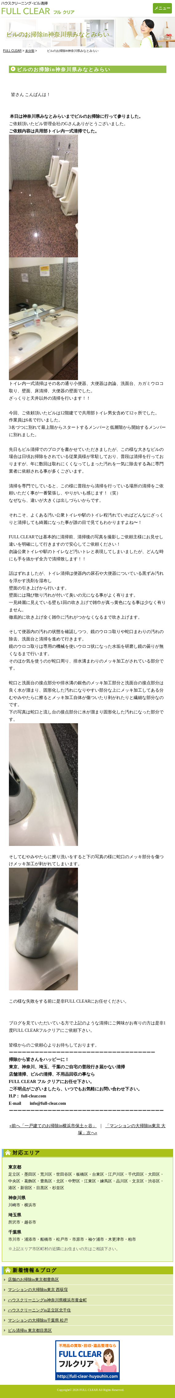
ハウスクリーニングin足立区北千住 (39, 1310)
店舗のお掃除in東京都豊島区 (33, 1279)
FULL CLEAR (89, 1390)
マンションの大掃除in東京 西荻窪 (38, 1289)
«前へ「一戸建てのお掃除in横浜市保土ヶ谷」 (53, 1125)
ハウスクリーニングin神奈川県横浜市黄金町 (47, 1300)
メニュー (162, 8)
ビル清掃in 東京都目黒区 (30, 1330)
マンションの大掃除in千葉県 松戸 (38, 1320)
